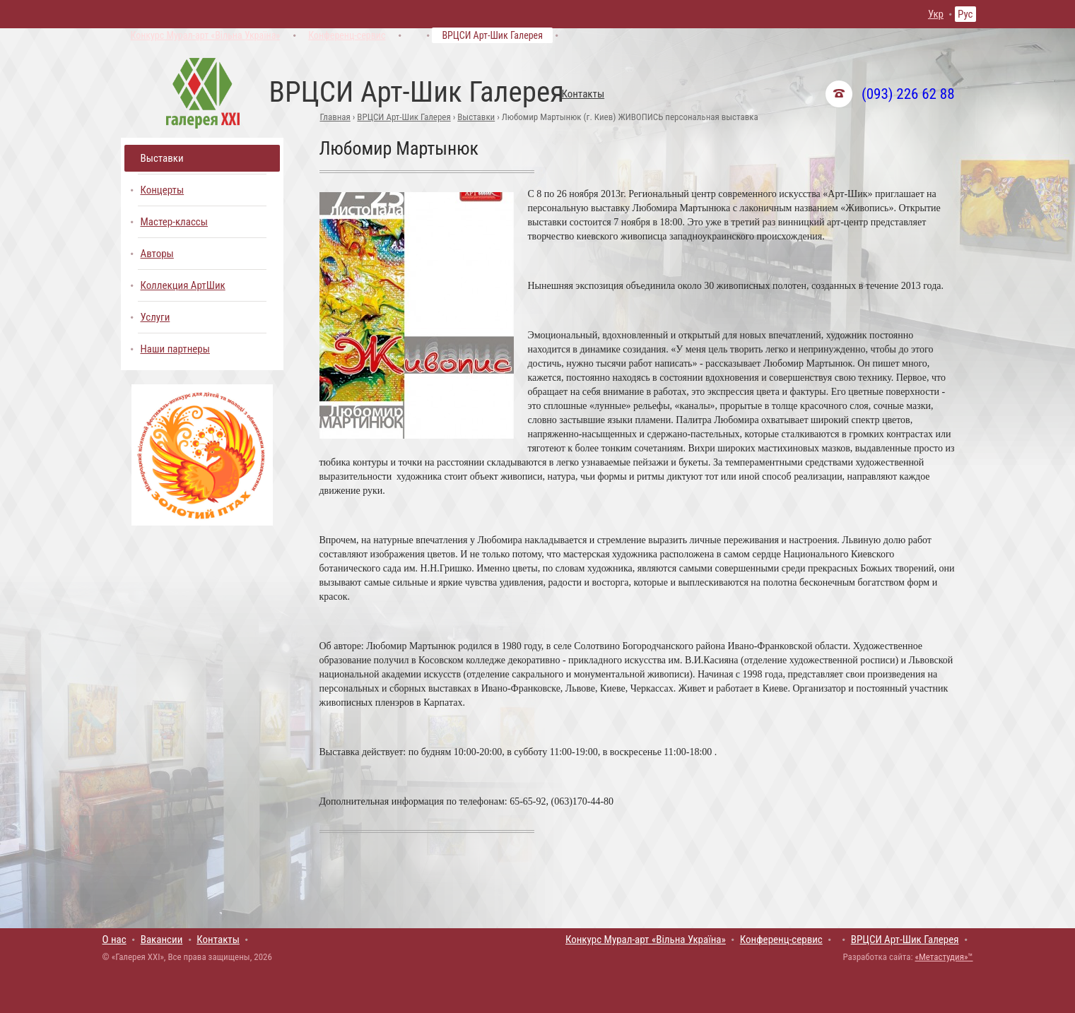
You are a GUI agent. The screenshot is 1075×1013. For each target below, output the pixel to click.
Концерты (162, 190)
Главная (335, 117)
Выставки (476, 117)
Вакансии (162, 939)
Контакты (583, 94)
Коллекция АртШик (183, 285)
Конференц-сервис (346, 35)
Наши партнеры (175, 349)
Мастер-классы (174, 221)
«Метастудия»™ (944, 957)
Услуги (155, 317)
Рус (965, 14)
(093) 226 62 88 (908, 93)
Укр (936, 14)
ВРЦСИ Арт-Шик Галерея (492, 35)
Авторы (157, 253)
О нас (114, 939)
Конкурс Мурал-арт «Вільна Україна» (206, 35)
